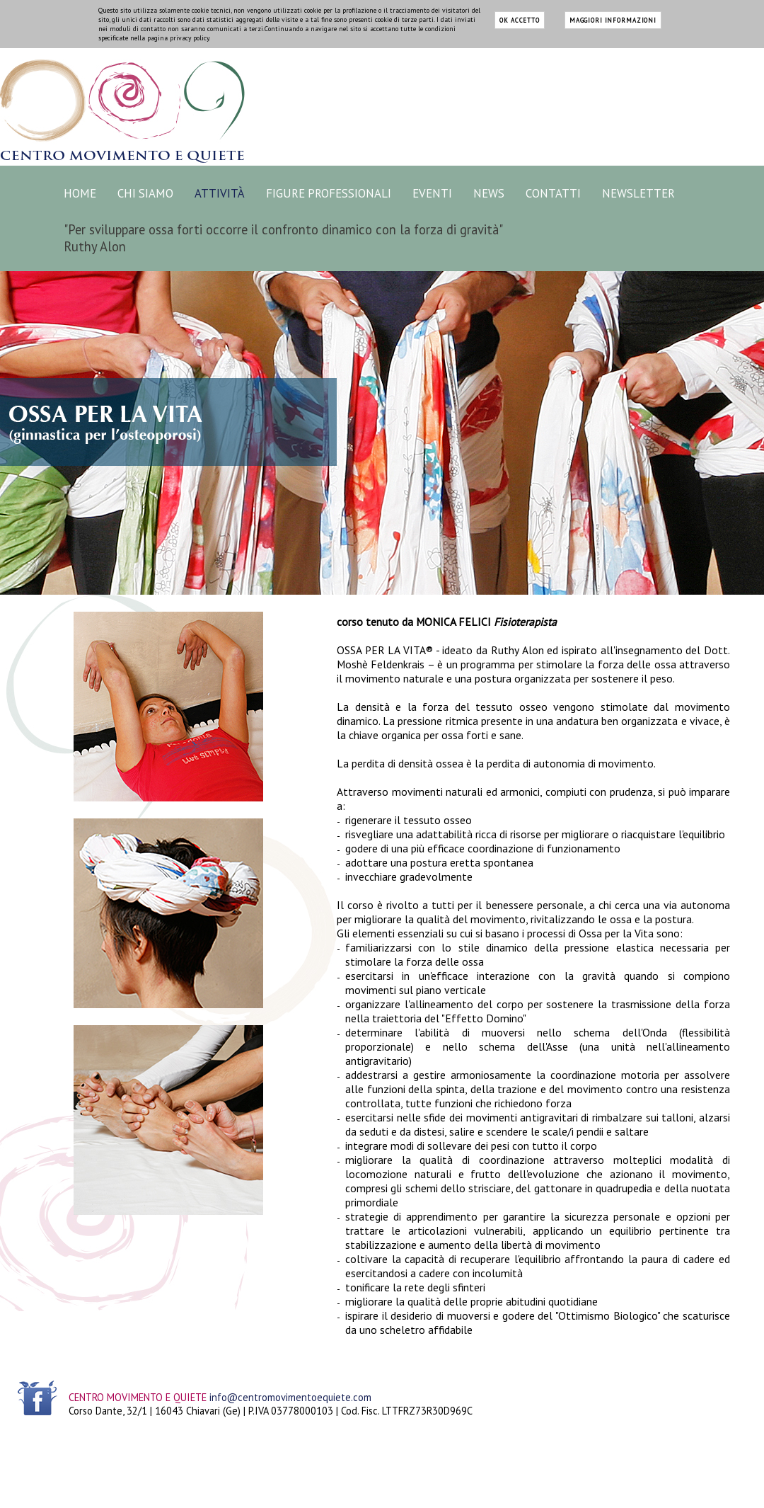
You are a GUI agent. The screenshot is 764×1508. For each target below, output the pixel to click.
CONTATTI (553, 193)
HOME (80, 193)
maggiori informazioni (612, 20)
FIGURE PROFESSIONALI (328, 193)
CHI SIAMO (145, 193)
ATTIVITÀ (220, 193)
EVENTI (432, 193)
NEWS (488, 193)
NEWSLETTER (638, 193)
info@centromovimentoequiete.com (290, 1397)
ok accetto (519, 20)
